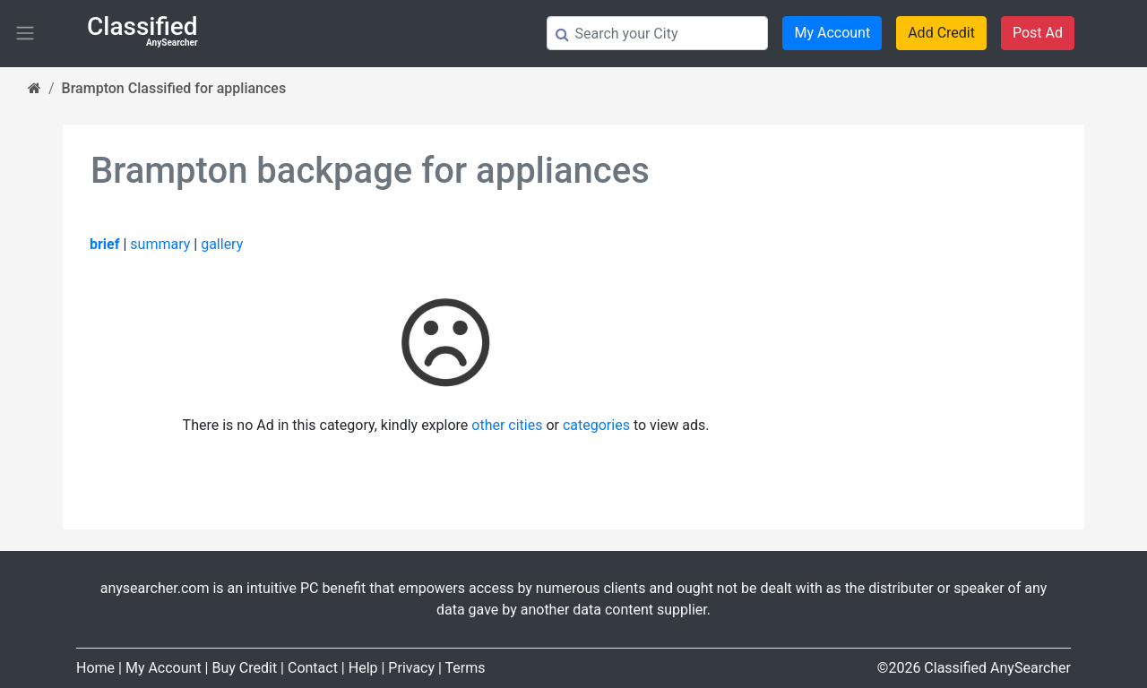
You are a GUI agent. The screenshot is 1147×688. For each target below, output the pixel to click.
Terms (465, 667)
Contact (313, 667)
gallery (222, 244)
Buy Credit (244, 667)
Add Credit (941, 32)
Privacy (411, 667)
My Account (832, 32)
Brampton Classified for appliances (174, 88)
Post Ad (1038, 32)
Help (363, 667)
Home (95, 667)
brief (104, 244)
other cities (506, 425)
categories (596, 425)
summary (160, 244)
